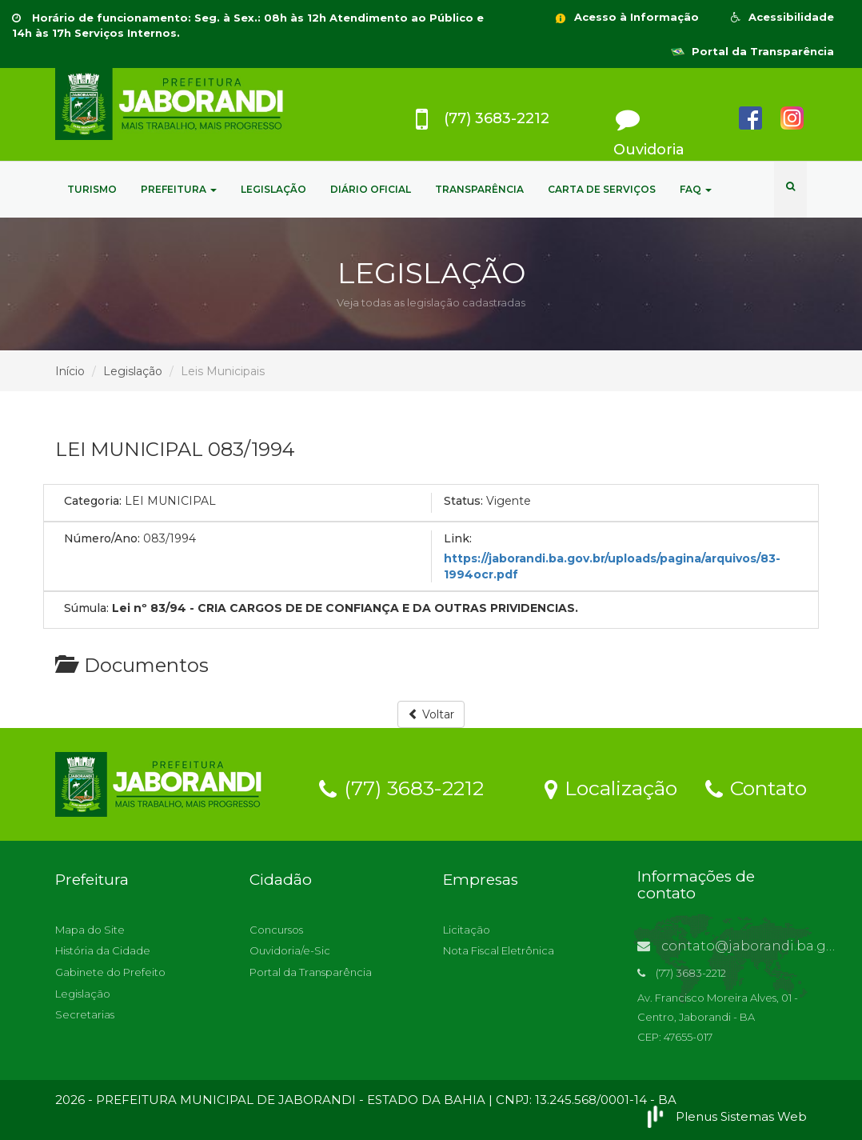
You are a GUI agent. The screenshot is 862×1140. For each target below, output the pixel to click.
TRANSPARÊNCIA (479, 189)
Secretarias (84, 1014)
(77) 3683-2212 (401, 787)
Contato (756, 787)
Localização (611, 787)
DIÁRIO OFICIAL (370, 189)
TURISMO (92, 189)
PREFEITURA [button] (179, 189)
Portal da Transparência (752, 51)
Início (70, 371)
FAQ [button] (696, 189)
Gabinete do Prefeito (110, 972)
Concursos (276, 929)
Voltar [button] (431, 714)
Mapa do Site (90, 929)
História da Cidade (102, 950)
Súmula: (86, 608)
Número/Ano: (102, 538)
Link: (458, 538)
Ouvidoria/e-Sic (289, 950)
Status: (463, 501)
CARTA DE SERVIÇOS (602, 189)
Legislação (132, 371)
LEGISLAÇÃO (273, 189)
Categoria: (93, 501)
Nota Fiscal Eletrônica (498, 950)
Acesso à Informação (626, 16)
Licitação (466, 929)
